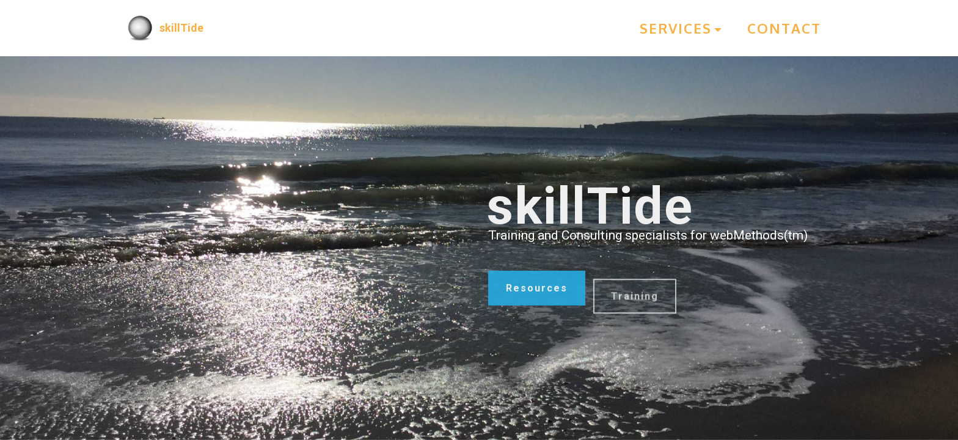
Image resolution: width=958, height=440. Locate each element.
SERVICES (676, 28)
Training (635, 307)
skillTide (181, 27)
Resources (537, 292)
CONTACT (784, 28)
